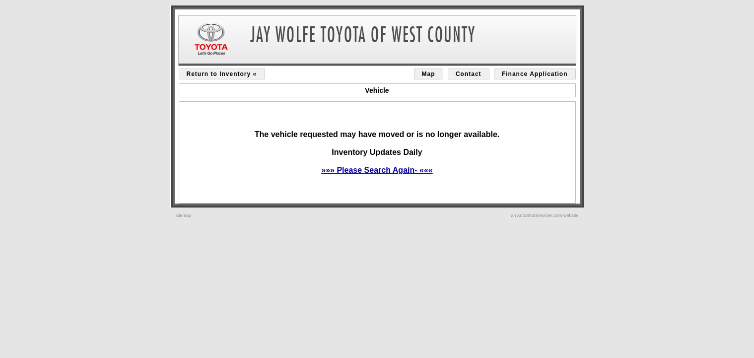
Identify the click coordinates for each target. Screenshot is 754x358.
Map (428, 74)
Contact (468, 74)
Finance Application (535, 74)
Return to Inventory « (222, 74)
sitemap (184, 215)
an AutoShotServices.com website (544, 215)
